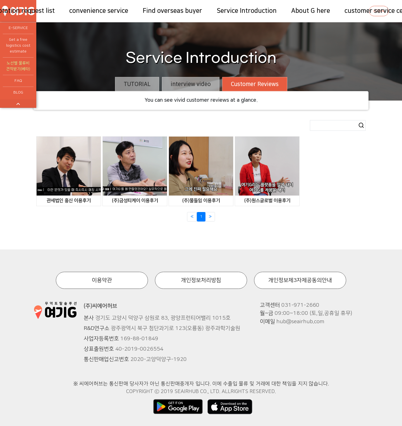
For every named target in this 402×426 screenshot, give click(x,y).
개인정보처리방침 (201, 280)
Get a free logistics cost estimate (18, 45)
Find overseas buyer (172, 10)
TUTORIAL (137, 84)
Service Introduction (247, 10)
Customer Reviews (255, 84)
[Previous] (192, 217)
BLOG (18, 92)
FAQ (18, 80)
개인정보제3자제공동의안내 (300, 280)
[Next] (210, 217)
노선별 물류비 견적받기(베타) (18, 66)
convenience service (98, 10)
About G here (310, 10)
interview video (191, 84)
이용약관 (102, 280)
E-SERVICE (18, 28)
